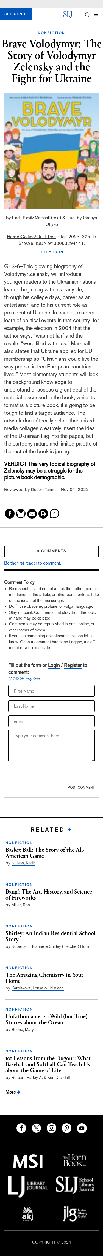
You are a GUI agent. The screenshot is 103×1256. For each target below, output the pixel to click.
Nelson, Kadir (23, 863)
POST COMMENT (81, 788)
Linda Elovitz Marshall (31, 217)
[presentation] (44, 773)
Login (54, 665)
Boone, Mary (23, 1029)
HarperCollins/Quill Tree (31, 236)
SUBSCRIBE (16, 14)
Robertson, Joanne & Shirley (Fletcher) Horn (50, 946)
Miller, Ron (21, 904)
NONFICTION (51, 33)
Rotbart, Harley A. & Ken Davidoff (41, 1077)
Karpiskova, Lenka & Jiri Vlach (38, 988)
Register (73, 665)
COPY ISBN (52, 252)
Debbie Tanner (44, 489)
